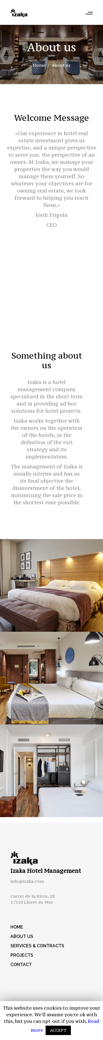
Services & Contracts (37, 945)
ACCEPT (58, 1030)
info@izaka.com (27, 881)
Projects (21, 955)
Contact (21, 964)
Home (39, 65)
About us (21, 936)
